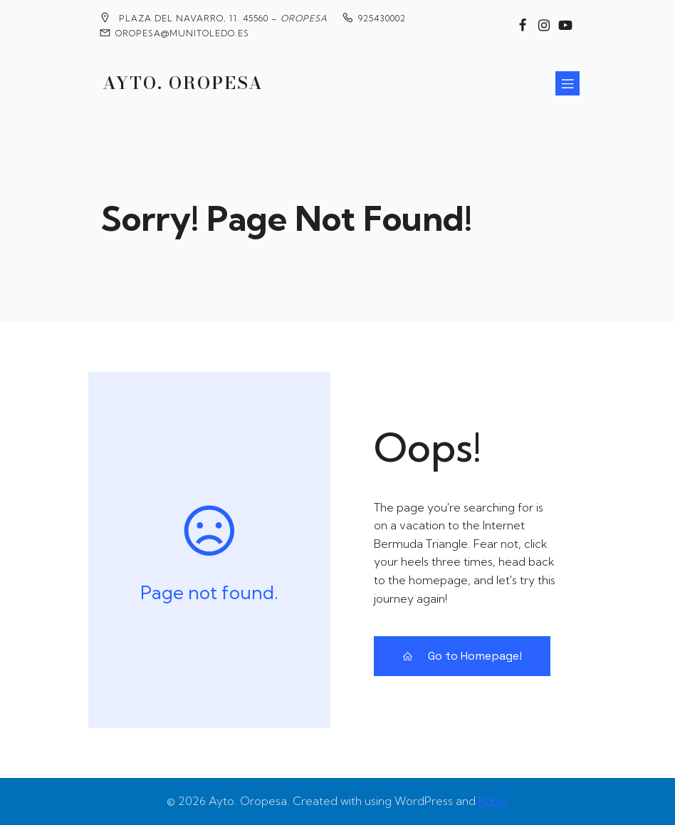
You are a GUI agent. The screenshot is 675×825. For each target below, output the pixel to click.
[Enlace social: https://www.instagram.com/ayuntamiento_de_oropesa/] (544, 25)
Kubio (493, 801)
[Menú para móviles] (567, 83)
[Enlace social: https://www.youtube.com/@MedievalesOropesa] (565, 25)
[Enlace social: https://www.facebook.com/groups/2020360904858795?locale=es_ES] (522, 25)
